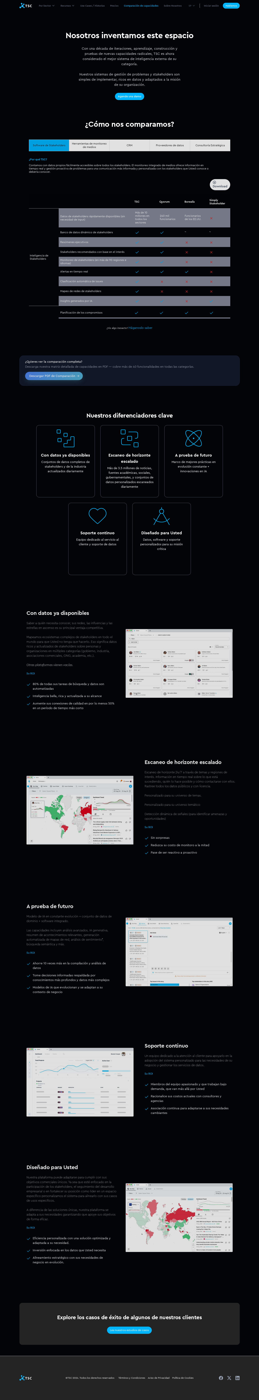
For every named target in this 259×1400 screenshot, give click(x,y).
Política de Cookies (182, 1378)
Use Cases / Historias (92, 5)
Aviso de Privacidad (159, 1378)
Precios (114, 5)
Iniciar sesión (211, 5)
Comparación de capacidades (141, 5)
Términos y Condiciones (131, 1378)
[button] (47, 6)
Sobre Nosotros (173, 5)
